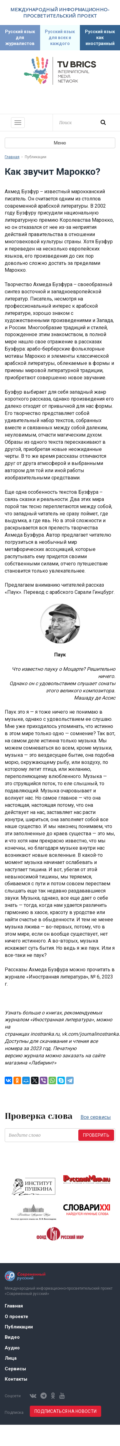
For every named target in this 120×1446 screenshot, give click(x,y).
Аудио (12, 1348)
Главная (12, 157)
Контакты (16, 1379)
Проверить (96, 1135)
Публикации (19, 1327)
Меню (60, 142)
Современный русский (60, 98)
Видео (12, 1337)
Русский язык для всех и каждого (60, 37)
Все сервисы (96, 1117)
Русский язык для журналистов (20, 37)
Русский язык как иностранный (100, 37)
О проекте (16, 1316)
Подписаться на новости (65, 1411)
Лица (11, 1358)
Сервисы (15, 1369)
